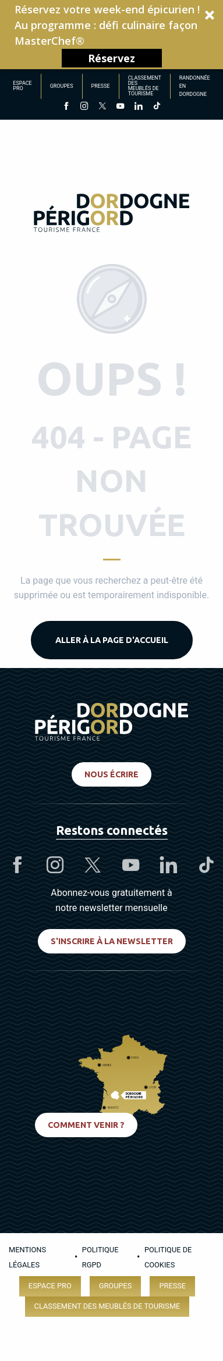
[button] (111, 34)
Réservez (111, 58)
